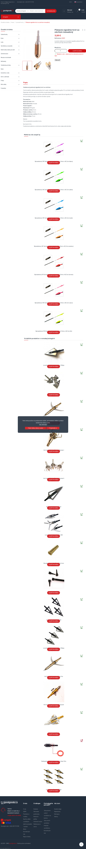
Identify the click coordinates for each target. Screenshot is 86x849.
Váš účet (57, 803)
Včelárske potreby (6, 65)
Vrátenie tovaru (38, 821)
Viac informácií (43, 424)
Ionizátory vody (5, 73)
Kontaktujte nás (5, 3)
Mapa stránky (26, 836)
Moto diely (3, 84)
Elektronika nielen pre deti (8, 50)
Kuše (2, 38)
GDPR (24, 811)
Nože (2, 69)
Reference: (58, 38)
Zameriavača (4, 53)
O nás (24, 809)
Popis (25, 83)
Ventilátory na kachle (6, 46)
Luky (2, 42)
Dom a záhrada (5, 76)
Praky (2, 80)
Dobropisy (57, 814)
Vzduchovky (4, 34)
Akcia (24, 829)
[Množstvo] (61, 50)
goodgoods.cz (13, 843)
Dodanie (36, 809)
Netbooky (3, 61)
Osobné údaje (57, 809)
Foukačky (3, 88)
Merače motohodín (6, 57)
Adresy (56, 816)
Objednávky (57, 811)
